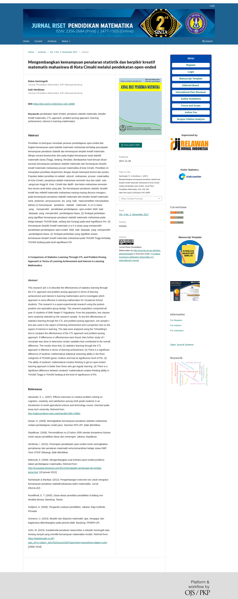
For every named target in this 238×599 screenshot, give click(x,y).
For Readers (176, 320)
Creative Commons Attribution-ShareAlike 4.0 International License (139, 257)
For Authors (175, 325)
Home (26, 41)
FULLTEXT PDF (132, 145)
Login (212, 5)
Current (38, 41)
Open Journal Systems (182, 344)
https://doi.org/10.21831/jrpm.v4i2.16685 (54, 104)
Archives (52, 41)
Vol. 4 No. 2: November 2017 (64, 52)
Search (207, 41)
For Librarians (176, 330)
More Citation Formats (132, 198)
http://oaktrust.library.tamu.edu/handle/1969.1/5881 (54, 413)
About (65, 41)
